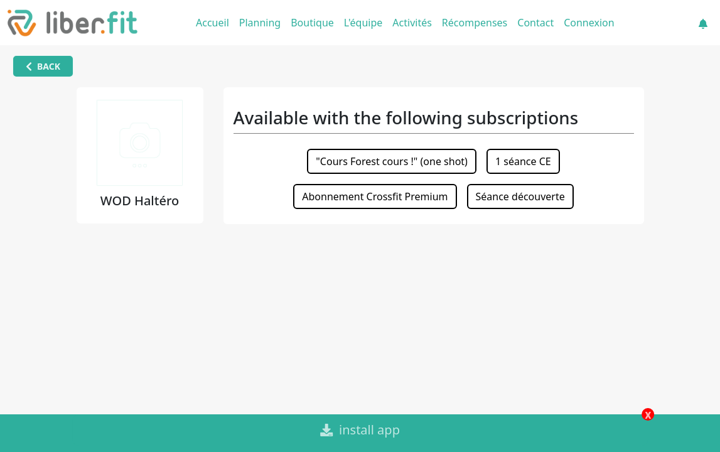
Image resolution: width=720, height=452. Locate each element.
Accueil (212, 23)
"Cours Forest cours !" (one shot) (392, 161)
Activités (412, 23)
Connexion (589, 23)
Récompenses (474, 23)
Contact (535, 23)
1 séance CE (523, 161)
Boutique (312, 23)
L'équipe (363, 23)
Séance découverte (520, 196)
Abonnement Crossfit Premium (375, 196)
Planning (260, 23)
